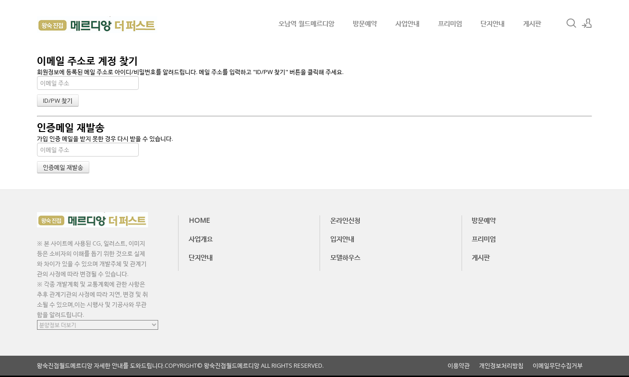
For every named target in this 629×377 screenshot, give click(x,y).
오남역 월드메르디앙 (306, 23)
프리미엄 (450, 23)
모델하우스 (345, 257)
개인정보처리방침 (501, 365)
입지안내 (342, 238)
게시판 (532, 23)
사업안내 (407, 23)
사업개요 (201, 238)
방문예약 (365, 23)
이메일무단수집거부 (558, 365)
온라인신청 (345, 220)
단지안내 (493, 23)
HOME (199, 220)
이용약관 (459, 365)
